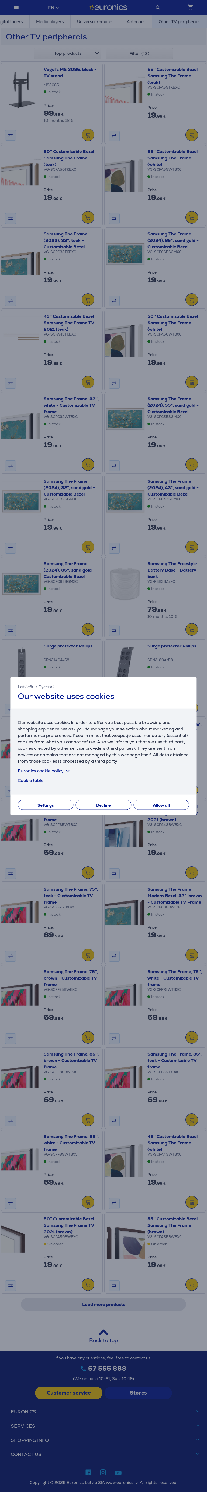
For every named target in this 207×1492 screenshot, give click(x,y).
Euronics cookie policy (45, 770)
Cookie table (30, 780)
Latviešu (26, 686)
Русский (47, 686)
